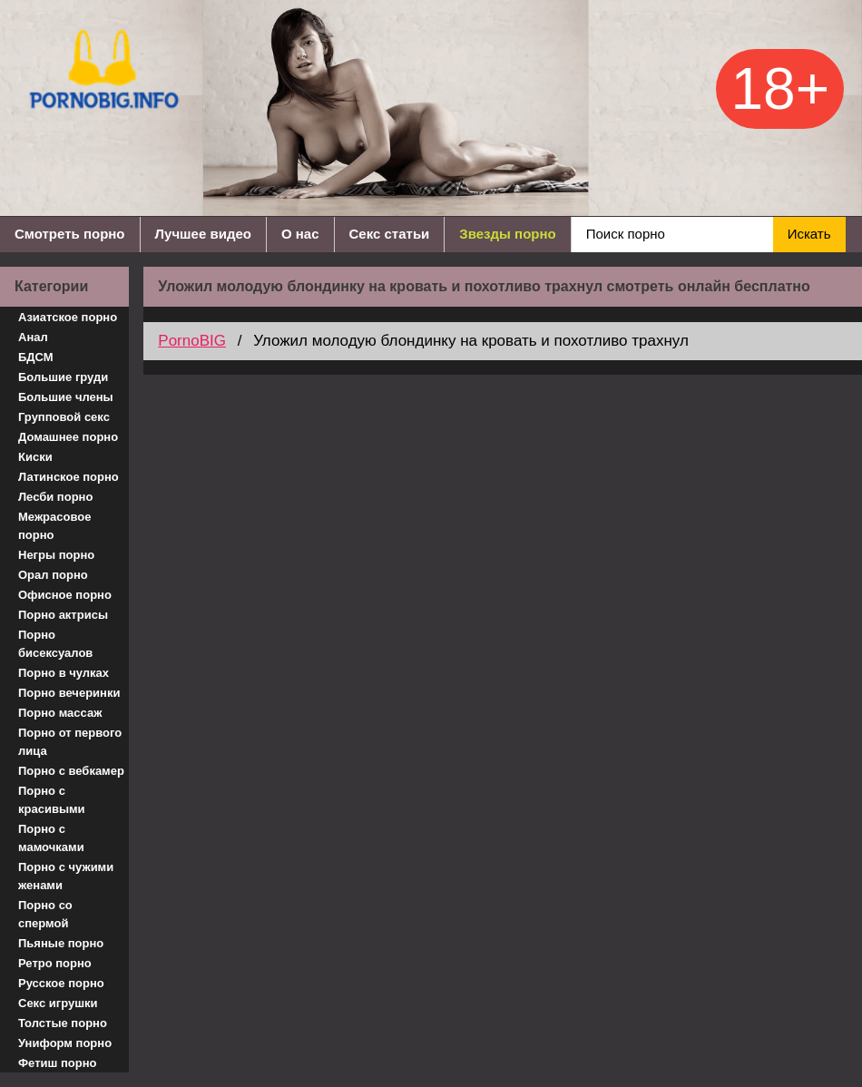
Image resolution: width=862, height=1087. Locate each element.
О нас (300, 233)
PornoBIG (192, 340)
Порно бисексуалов (55, 644)
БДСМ (36, 357)
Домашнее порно (68, 437)
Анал (33, 337)
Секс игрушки (58, 1003)
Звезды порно (507, 233)
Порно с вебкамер (71, 771)
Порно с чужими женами (65, 876)
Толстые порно (62, 1023)
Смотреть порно (70, 233)
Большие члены (65, 397)
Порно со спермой (45, 914)
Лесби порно (55, 497)
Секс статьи (389, 233)
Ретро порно (55, 963)
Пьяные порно (60, 943)
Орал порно (53, 575)
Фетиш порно (57, 1063)
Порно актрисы (63, 615)
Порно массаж (60, 713)
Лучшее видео (203, 233)
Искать (809, 233)
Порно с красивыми (51, 800)
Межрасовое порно (54, 526)
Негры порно (56, 555)
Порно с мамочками (51, 838)
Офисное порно (65, 595)
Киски (35, 457)
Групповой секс (64, 417)
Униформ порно (65, 1043)
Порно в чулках (63, 673)
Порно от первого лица (70, 742)
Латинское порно (68, 477)
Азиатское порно (67, 317)
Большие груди (63, 377)
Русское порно (61, 983)
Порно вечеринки (69, 693)
